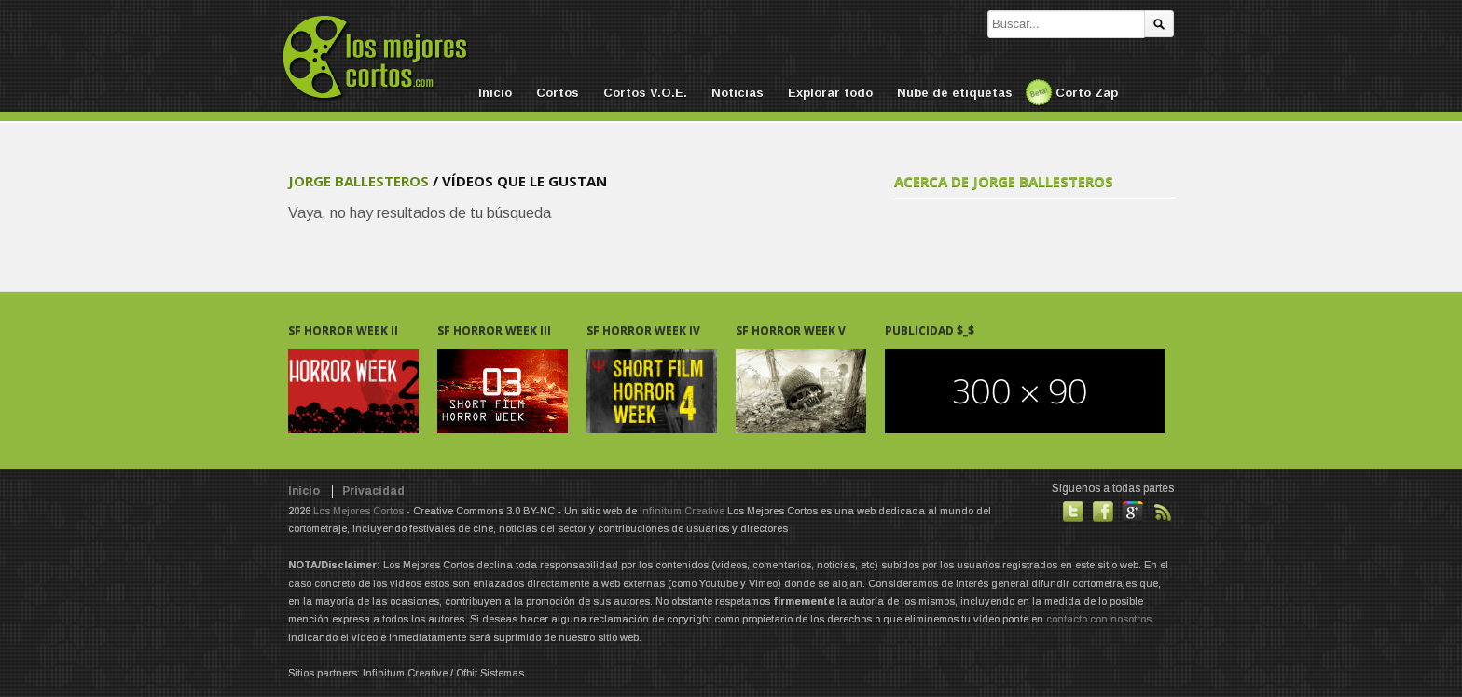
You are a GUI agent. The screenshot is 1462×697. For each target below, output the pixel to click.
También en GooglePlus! (1133, 511)
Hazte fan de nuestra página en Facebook (1103, 511)
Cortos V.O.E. (645, 93)
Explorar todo (830, 93)
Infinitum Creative (682, 510)
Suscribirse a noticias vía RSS (1163, 511)
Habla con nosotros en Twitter (1073, 511)
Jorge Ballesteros (358, 180)
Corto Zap (1086, 93)
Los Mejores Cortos (358, 510)
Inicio (495, 93)
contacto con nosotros (1099, 618)
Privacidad (373, 491)
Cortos (557, 93)
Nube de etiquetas (955, 93)
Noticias (737, 93)
